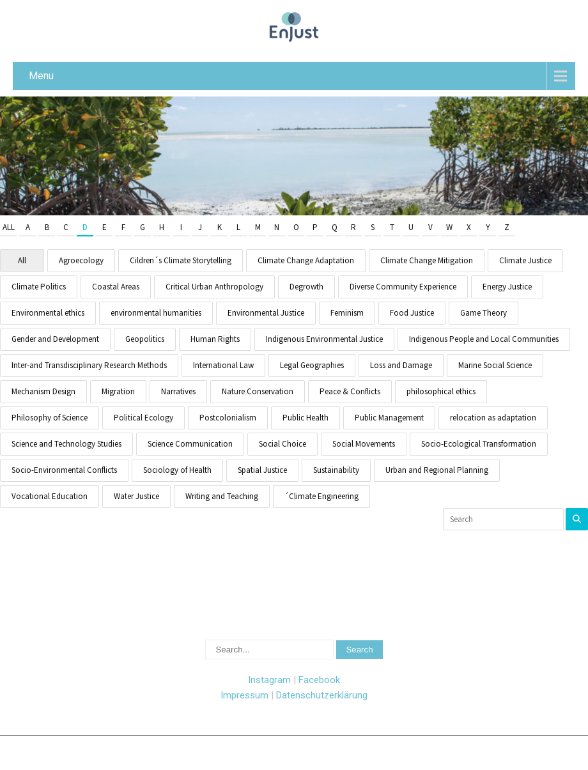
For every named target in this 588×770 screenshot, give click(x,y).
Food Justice (412, 312)
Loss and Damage (401, 365)
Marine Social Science (495, 365)
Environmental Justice (266, 312)
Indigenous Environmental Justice (324, 339)
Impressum (244, 695)
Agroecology (81, 260)
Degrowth (306, 286)
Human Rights (215, 339)
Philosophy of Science (50, 417)
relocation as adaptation (493, 417)
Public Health (305, 417)
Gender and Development (55, 339)
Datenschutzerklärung (322, 695)
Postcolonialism (227, 417)
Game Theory (483, 312)
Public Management (389, 417)
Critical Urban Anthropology (214, 286)
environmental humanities (156, 312)
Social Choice (282, 443)
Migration (118, 391)
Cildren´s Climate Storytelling (180, 260)
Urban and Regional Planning (436, 470)
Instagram (269, 680)
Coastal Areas (115, 286)
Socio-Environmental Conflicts (64, 470)
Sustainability (336, 470)
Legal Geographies (312, 365)
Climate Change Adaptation (306, 260)
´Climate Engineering (321, 496)
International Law (223, 365)
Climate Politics (39, 286)
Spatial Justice (262, 470)
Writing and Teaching (221, 496)
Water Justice (136, 496)
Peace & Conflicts (350, 391)
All (9, 227)
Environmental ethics (48, 312)
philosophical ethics (441, 391)
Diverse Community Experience (403, 286)
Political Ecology (143, 417)
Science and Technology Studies (66, 443)
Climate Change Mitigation (426, 260)
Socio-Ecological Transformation (478, 443)
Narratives (178, 391)
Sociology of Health (177, 470)
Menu (41, 76)
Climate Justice (525, 260)
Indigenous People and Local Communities (484, 339)
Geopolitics (144, 339)
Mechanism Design (43, 391)
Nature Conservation (257, 391)
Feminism (347, 312)
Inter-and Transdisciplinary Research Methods (89, 365)
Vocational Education (50, 496)
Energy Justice (507, 286)
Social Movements (363, 443)
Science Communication (190, 443)
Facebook (319, 680)
